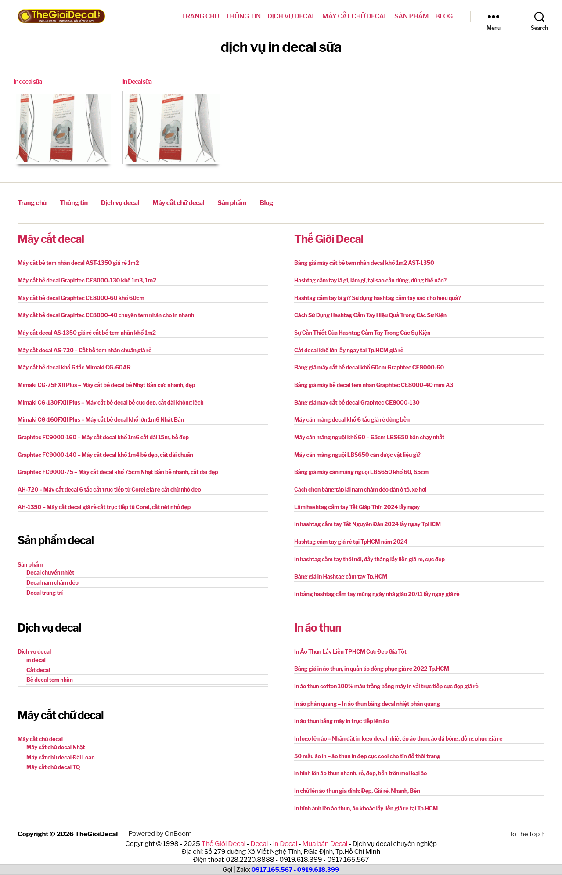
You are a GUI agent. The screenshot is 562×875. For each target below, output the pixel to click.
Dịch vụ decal (291, 16)
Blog (444, 16)
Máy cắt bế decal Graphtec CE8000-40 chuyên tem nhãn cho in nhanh (103, 313)
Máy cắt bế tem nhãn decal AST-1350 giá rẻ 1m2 (76, 261)
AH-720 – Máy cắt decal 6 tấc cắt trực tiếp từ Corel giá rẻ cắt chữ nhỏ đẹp (106, 484)
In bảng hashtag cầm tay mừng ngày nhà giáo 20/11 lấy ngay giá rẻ (374, 587)
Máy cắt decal (51, 237)
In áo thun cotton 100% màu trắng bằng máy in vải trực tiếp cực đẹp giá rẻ (383, 678)
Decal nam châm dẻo (51, 576)
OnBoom (176, 824)
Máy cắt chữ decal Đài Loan (59, 748)
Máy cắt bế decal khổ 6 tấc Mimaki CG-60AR (72, 364)
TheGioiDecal (96, 824)
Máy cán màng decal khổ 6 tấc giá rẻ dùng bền (349, 415)
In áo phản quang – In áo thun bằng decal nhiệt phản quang (364, 695)
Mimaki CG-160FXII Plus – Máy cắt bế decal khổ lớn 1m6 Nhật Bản (98, 415)
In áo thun (317, 620)
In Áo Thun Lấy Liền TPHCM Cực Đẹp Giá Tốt (348, 644)
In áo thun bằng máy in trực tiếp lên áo (339, 712)
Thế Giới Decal (328, 237)
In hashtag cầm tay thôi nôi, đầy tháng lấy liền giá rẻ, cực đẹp (366, 553)
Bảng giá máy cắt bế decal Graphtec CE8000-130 (354, 398)
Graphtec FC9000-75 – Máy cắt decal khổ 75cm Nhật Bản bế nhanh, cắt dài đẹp (114, 467)
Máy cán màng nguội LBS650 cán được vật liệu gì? (355, 450)
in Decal (284, 833)
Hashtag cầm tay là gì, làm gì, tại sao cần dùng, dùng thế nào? (367, 278)
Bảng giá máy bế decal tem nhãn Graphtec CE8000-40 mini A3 (370, 381)
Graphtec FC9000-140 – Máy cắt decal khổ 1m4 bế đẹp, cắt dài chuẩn (102, 450)
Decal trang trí (43, 585)
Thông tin (243, 16)
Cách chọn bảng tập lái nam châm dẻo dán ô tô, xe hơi (358, 484)
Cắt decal (37, 662)
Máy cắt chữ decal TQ (52, 758)
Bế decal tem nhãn (48, 672)
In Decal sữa (138, 82)
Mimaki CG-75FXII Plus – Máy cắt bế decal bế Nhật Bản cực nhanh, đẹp (103, 381)
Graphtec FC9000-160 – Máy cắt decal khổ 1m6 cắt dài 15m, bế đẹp (100, 433)
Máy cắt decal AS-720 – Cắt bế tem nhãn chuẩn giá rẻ (82, 347)
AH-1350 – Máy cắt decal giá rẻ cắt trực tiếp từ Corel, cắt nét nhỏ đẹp (101, 501)
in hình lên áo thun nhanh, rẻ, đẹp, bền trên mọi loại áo (358, 764)
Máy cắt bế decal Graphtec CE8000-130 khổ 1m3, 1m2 (84, 278)
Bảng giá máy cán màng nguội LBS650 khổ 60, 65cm (359, 467)
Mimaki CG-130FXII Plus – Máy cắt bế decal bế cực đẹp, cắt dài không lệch (107, 398)
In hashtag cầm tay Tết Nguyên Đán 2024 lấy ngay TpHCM (365, 518)
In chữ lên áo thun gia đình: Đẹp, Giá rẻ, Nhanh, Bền (354, 781)
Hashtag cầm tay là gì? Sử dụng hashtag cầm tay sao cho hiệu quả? (374, 296)
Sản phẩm (411, 16)
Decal (259, 833)
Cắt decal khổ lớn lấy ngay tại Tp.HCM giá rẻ (347, 347)
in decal (35, 653)
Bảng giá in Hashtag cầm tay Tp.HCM (339, 570)
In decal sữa (29, 82)
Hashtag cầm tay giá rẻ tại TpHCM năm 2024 (348, 535)
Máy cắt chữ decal (355, 16)
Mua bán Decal (324, 833)
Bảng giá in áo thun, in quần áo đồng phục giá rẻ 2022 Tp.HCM (368, 661)
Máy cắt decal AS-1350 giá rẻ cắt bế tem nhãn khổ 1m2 (84, 330)
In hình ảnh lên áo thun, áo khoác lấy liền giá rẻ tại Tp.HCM (363, 798)
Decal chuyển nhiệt (49, 566)
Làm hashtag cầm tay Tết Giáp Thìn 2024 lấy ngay (354, 501)
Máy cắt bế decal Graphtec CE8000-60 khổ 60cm (79, 296)
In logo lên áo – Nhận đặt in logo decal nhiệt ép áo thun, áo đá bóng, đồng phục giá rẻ (394, 730)
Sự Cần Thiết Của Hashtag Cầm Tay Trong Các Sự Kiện (359, 330)
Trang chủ (200, 16)
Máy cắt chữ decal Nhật (54, 739)
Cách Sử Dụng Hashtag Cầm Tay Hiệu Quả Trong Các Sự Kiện (367, 313)
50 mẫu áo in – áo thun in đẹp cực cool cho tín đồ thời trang (364, 747)
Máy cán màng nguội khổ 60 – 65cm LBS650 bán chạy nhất (366, 433)
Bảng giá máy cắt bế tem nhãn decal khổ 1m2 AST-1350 (361, 261)
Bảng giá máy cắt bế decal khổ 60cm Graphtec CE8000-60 (366, 364)
